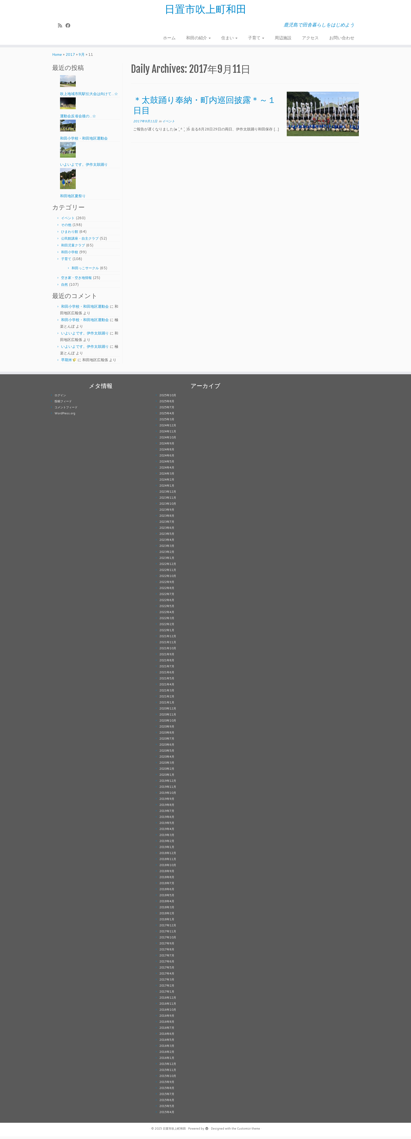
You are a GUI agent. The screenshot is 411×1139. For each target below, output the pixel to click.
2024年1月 (166, 488)
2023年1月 (166, 560)
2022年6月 (166, 603)
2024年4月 (166, 470)
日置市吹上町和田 (205, 9)
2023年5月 (166, 536)
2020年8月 (166, 735)
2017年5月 (166, 970)
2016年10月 (167, 1012)
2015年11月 (167, 1072)
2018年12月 (167, 856)
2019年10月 (167, 795)
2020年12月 (167, 711)
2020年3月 (166, 765)
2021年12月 (167, 639)
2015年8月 (166, 1090)
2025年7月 (166, 410)
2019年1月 (166, 850)
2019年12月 (167, 783)
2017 (70, 57)
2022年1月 (166, 633)
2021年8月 (166, 663)
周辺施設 (283, 38)
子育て (256, 38)
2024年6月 (166, 458)
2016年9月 (166, 1018)
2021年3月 (166, 693)
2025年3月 (166, 422)
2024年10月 (167, 440)
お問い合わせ (341, 38)
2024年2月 (166, 482)
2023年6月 (166, 530)
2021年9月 (166, 657)
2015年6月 (166, 1103)
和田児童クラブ (73, 247)
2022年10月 (167, 578)
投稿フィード (63, 404)
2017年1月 (166, 994)
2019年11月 (167, 789)
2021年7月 (166, 669)
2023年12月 (167, 494)
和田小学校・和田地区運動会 (85, 309)
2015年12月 (167, 1066)
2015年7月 (166, 1096)
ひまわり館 (69, 234)
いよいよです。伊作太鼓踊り (85, 335)
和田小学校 (69, 254)
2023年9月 (166, 512)
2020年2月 (166, 771)
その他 (66, 227)
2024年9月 (166, 446)
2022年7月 (166, 597)
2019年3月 (166, 837)
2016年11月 (167, 1006)
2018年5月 (166, 898)
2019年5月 (166, 825)
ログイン (60, 398)
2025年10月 (167, 398)
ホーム (169, 38)
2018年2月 (166, 916)
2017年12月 (167, 928)
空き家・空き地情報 (76, 280)
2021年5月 (166, 681)
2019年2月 (166, 843)
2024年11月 (167, 434)
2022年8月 (166, 590)
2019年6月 (166, 819)
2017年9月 (166, 946)
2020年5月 (166, 753)
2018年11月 (167, 862)
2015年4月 (166, 1115)
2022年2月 (166, 627)
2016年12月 (167, 1000)
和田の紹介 (198, 38)
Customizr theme (248, 1131)
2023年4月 (166, 542)
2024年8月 (166, 452)
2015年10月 (167, 1078)
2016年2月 (166, 1054)
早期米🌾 (69, 362)
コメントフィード (66, 410)
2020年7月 (166, 741)
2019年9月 (166, 801)
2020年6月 (166, 747)
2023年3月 (166, 548)
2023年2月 (166, 554)
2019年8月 (166, 807)
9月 (82, 57)
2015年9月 (166, 1084)
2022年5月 (166, 609)
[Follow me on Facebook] (70, 25)
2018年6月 (166, 892)
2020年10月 (167, 723)
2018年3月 (166, 910)
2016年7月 (166, 1030)
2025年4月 (166, 416)
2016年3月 (166, 1048)
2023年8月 (166, 518)
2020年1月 (166, 777)
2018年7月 (166, 886)
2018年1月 (166, 922)
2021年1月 (166, 705)
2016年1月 (166, 1060)
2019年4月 (166, 831)
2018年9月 (166, 874)
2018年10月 (167, 868)
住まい (229, 38)
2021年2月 (166, 699)
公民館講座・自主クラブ (80, 241)
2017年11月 (167, 934)
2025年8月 (166, 404)
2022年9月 (166, 584)
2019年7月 (166, 813)
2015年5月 (166, 1109)
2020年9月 (166, 729)
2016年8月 (166, 1024)
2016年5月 (166, 1042)
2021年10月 (167, 651)
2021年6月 (166, 675)
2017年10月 (167, 940)
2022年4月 (166, 615)
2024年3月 (166, 476)
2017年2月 (166, 988)
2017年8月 (166, 952)
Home (57, 57)
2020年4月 (166, 759)
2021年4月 (166, 687)
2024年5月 (166, 464)
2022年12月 (167, 566)
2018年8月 (166, 880)
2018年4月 (166, 904)
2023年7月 (166, 524)
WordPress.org (65, 416)
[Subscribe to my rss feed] (62, 25)
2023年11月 (167, 500)
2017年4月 (166, 976)
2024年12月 (167, 428)
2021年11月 (167, 645)
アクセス (310, 38)
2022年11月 (167, 572)
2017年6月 (166, 964)
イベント (68, 220)
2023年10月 (167, 506)
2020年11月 (167, 717)
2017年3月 (166, 982)
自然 (64, 287)
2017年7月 (166, 958)
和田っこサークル (85, 270)
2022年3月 (166, 621)
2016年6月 (166, 1036)
